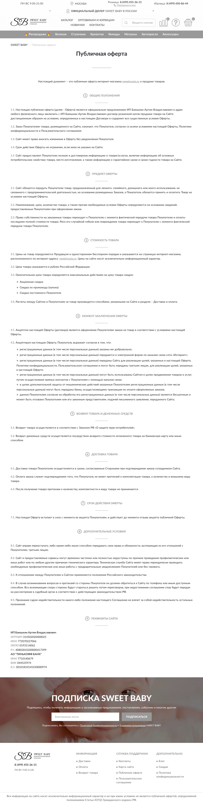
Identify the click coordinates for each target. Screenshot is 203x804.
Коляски (61, 34)
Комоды (114, 34)
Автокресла (150, 34)
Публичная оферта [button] (130, 773)
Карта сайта (126, 767)
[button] (125, 5)
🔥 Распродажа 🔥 (37, 34)
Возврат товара (88, 773)
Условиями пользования (132, 725)
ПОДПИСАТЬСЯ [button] (136, 717)
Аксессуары (171, 34)
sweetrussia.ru (130, 81)
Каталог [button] (67, 20)
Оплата (83, 767)
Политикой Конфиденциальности (98, 725)
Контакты (96, 25)
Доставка (84, 761)
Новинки (78, 25)
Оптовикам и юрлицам (96, 20)
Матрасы (130, 34)
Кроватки (97, 34)
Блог (162, 761)
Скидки (163, 767)
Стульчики (78, 34)
